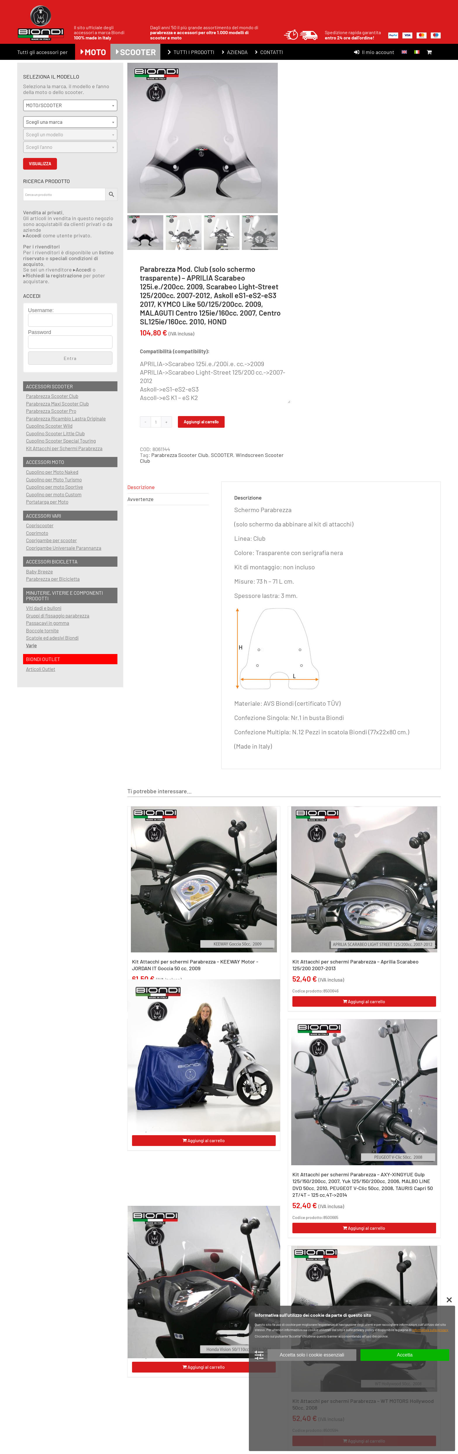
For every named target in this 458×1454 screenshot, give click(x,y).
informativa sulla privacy (430, 1330)
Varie (31, 645)
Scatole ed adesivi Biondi (52, 638)
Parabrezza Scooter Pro (51, 411)
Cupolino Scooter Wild (49, 426)
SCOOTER (222, 455)
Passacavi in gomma (47, 623)
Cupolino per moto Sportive (54, 487)
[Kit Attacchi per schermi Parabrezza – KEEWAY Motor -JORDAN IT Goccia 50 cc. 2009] (204, 879)
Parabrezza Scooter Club (179, 455)
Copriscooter (39, 525)
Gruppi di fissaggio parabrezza (57, 615)
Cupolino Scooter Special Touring (61, 440)
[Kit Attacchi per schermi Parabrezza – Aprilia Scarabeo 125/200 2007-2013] (364, 879)
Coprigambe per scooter (51, 540)
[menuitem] (404, 52)
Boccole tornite (42, 630)
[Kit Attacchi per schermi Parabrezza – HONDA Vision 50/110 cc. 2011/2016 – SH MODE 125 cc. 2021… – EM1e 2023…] (204, 1282)
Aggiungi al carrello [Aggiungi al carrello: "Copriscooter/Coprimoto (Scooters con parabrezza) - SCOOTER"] (206, 1140)
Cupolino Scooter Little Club (55, 433)
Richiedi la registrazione (54, 275)
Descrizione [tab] (141, 487)
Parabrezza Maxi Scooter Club (57, 403)
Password (39, 332)
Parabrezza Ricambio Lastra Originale (66, 418)
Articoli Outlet (40, 669)
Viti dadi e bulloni (43, 608)
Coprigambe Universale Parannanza (63, 548)
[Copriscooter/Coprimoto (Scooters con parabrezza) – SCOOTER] (204, 1055)
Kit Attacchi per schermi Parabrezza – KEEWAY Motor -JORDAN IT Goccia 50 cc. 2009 (195, 964)
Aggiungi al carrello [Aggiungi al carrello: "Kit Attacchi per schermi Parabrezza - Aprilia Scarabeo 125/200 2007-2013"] (366, 1001)
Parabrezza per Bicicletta (53, 579)
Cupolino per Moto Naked (52, 472)
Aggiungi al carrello (201, 421)
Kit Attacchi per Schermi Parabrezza (64, 448)
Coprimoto (37, 533)
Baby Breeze (39, 571)
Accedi (33, 235)
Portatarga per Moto (47, 502)
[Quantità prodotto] (156, 422)
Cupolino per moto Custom (53, 494)
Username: (41, 310)
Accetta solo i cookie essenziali (312, 1354)
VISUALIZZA (40, 163)
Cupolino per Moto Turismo (54, 479)
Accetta (404, 1354)
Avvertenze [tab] (140, 499)
